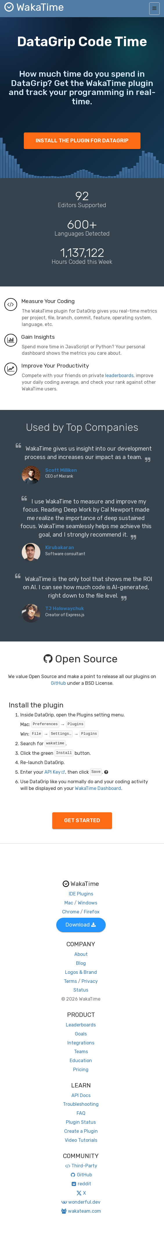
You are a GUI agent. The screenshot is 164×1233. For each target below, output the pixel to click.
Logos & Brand (81, 972)
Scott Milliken (61, 470)
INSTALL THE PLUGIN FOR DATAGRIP (82, 140)
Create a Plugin (81, 1131)
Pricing (81, 1069)
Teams (81, 1051)
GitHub (58, 683)
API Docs (81, 1095)
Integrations (80, 1043)
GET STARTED (82, 820)
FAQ (81, 1113)
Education (81, 1060)
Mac (68, 903)
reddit (81, 1184)
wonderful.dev (80, 1202)
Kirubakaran (59, 547)
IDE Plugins (81, 894)
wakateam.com (81, 1211)
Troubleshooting (81, 1104)
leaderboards (119, 375)
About (81, 954)
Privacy (90, 981)
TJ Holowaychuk (64, 608)
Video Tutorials (81, 1140)
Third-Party (81, 1166)
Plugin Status (81, 1122)
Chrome (70, 912)
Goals (81, 1034)
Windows (87, 903)
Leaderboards (81, 1025)
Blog (81, 963)
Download (80, 925)
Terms (70, 981)
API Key (54, 772)
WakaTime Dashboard (98, 788)
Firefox (92, 912)
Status (80, 990)
